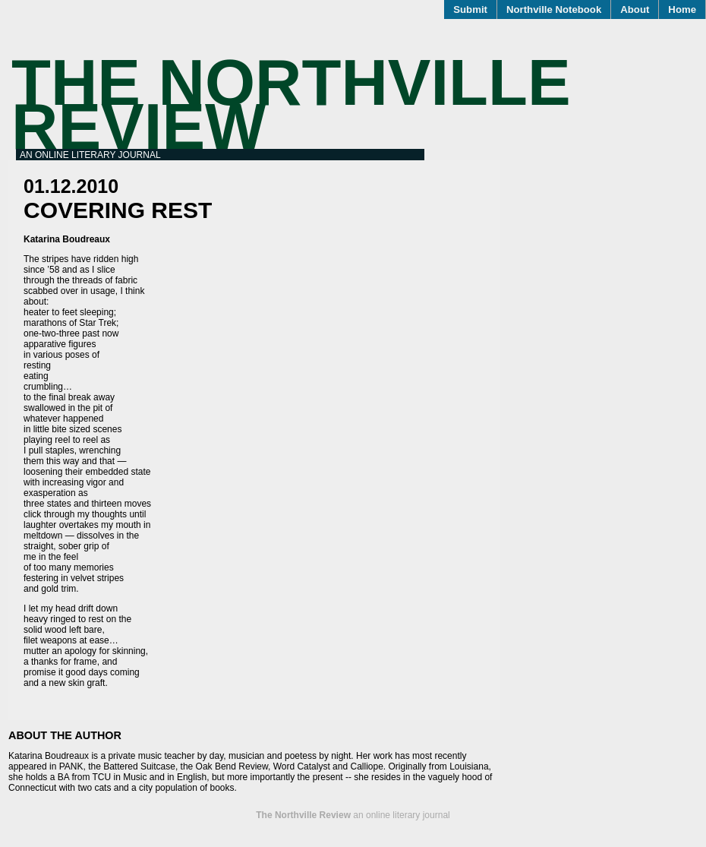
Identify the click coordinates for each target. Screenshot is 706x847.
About (634, 9)
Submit (470, 9)
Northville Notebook (553, 9)
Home (682, 9)
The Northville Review (291, 104)
